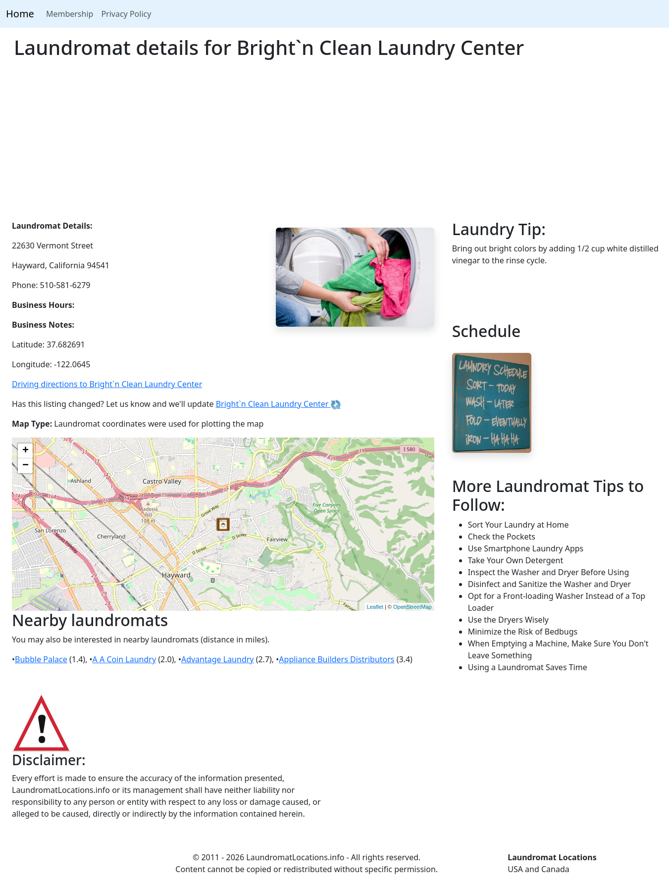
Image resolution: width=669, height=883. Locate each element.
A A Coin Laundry (124, 659)
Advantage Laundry (217, 659)
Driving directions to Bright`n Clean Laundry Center (107, 384)
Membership (70, 13)
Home (20, 13)
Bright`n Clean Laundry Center (278, 403)
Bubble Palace (41, 659)
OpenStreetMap (412, 607)
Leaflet (375, 607)
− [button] (25, 465)
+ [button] (25, 450)
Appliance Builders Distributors (336, 659)
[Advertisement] (335, 145)
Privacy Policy (126, 13)
